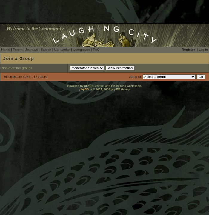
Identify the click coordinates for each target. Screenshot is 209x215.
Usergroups (81, 49)
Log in (203, 49)
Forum (17, 49)
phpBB (84, 89)
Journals (31, 49)
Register (188, 49)
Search (46, 49)
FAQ (96, 49)
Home (5, 49)
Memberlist (62, 49)
